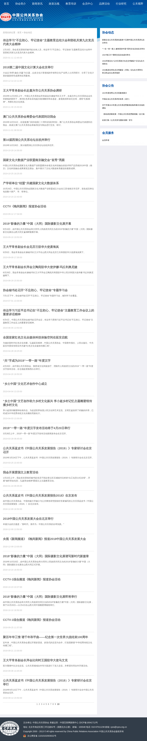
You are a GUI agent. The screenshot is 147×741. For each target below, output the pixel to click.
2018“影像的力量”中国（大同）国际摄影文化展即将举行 (40, 596)
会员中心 (87, 3)
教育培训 (71, 3)
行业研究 (121, 3)
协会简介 (20, 3)
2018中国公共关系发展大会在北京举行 (28, 518)
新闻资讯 (37, 3)
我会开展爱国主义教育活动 (20, 472)
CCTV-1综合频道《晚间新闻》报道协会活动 (31, 579)
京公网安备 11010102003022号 (41, 736)
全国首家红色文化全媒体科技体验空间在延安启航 (35, 337)
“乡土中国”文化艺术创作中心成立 (25, 383)
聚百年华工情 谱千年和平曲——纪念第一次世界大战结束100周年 (45, 637)
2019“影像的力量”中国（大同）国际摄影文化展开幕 (37, 223)
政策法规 (54, 3)
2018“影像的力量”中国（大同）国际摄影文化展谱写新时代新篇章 (46, 556)
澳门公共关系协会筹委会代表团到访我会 (29, 116)
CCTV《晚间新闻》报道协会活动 (24, 206)
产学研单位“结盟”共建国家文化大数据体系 (31, 183)
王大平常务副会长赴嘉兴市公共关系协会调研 (32, 90)
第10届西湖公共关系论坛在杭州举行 (26, 139)
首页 (6, 3)
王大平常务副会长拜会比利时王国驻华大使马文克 (35, 660)
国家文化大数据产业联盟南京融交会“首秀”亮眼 (34, 160)
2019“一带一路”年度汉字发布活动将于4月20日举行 (36, 428)
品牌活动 (104, 3)
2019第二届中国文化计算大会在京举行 (28, 67)
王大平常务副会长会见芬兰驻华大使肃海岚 (31, 246)
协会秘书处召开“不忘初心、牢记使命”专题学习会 (35, 290)
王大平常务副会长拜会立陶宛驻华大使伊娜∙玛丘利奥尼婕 (40, 267)
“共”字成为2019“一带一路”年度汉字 (27, 360)
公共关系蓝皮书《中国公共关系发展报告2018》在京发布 (40, 495)
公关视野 (138, 3)
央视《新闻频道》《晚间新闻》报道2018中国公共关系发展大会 (44, 539)
